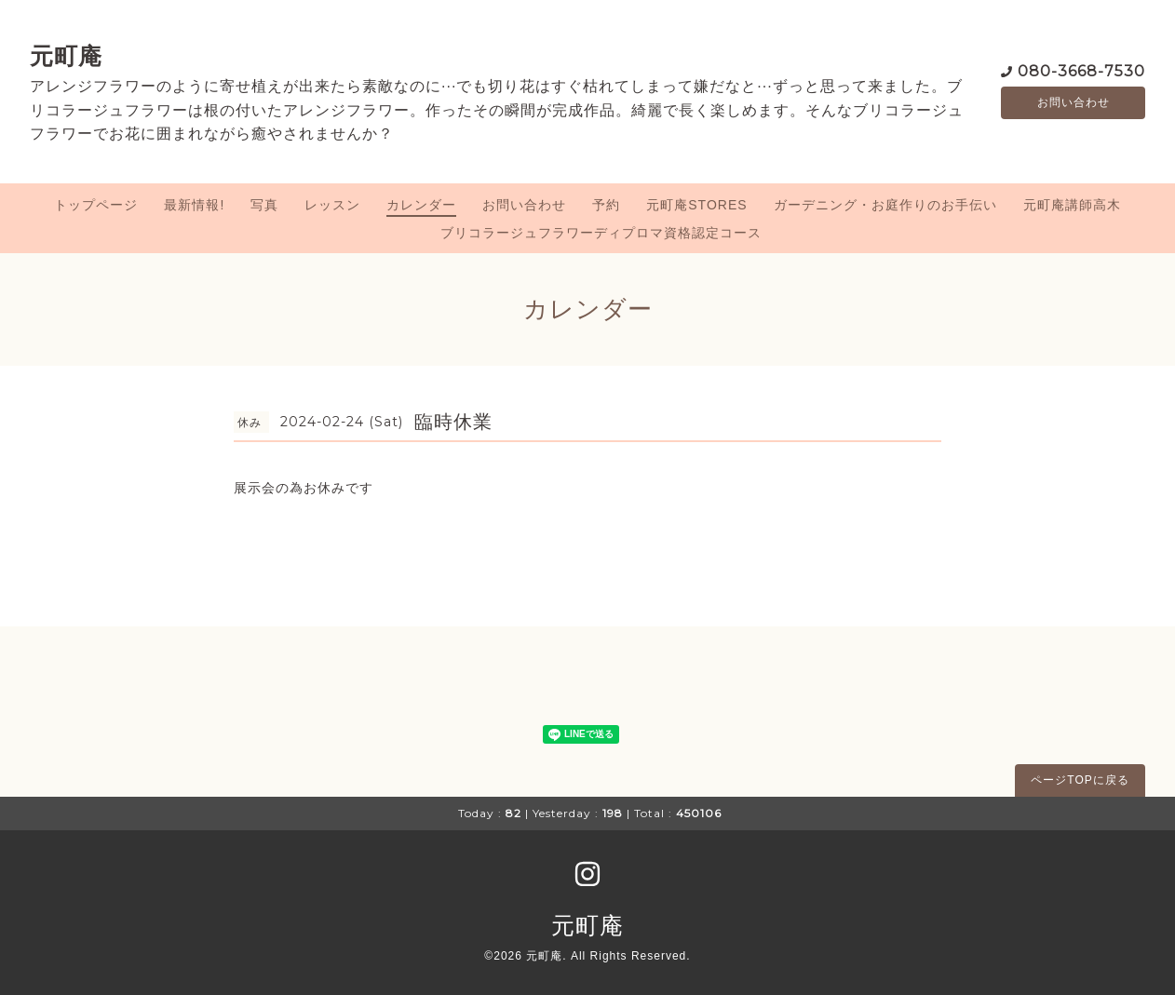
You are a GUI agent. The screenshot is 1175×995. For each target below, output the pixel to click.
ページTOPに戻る (1079, 780)
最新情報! (194, 204)
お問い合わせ (1073, 102)
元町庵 (66, 56)
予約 (606, 204)
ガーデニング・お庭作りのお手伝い (885, 204)
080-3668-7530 (1081, 69)
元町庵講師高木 (1072, 204)
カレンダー (421, 204)
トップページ (96, 204)
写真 (264, 204)
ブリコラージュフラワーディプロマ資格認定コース (601, 232)
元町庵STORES (696, 204)
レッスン (332, 204)
